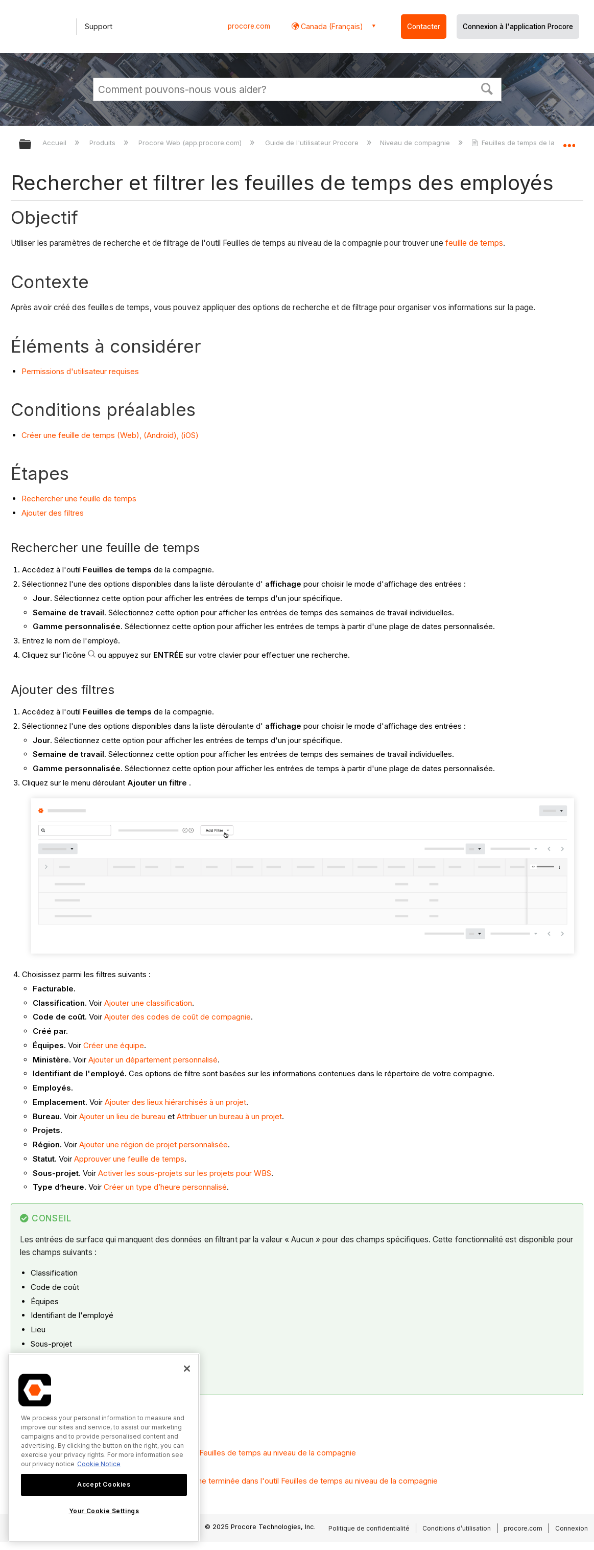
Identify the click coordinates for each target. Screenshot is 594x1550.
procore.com (249, 26)
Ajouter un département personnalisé (153, 1060)
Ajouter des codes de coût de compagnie (177, 1017)
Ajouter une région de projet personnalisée (153, 1144)
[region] (104, 1447)
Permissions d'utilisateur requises (80, 371)
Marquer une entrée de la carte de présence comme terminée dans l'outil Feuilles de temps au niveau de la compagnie (229, 1481)
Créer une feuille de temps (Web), (81, 435)
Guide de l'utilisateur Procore (313, 142)
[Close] (187, 1368)
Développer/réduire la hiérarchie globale (31, 144)
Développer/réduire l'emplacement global (569, 141)
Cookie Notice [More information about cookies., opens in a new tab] (99, 1464)
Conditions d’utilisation (456, 1528)
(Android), (161, 435)
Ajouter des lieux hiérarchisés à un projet (175, 1102)
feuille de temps (474, 243)
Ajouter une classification (148, 1003)
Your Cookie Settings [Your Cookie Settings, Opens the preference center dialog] (104, 1511)
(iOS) (190, 435)
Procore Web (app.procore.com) (191, 142)
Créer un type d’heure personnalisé (165, 1187)
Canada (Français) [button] (331, 26)
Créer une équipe (113, 1045)
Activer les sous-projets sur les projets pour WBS (184, 1173)
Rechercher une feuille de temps (78, 498)
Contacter (423, 26)
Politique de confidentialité (369, 1528)
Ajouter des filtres (52, 513)
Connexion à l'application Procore (518, 26)
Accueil (55, 142)
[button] (486, 88)
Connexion (571, 1528)
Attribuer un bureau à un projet (229, 1116)
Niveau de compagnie (416, 142)
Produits (103, 142)
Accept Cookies (103, 1484)
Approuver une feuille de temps (129, 1159)
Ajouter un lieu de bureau (122, 1116)
